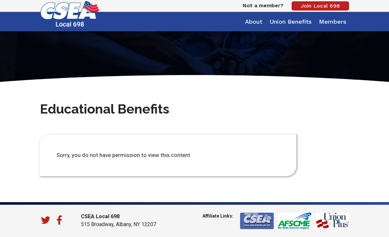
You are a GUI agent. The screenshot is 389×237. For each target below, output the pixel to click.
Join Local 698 (320, 6)
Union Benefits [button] (290, 21)
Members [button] (332, 21)
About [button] (253, 21)
